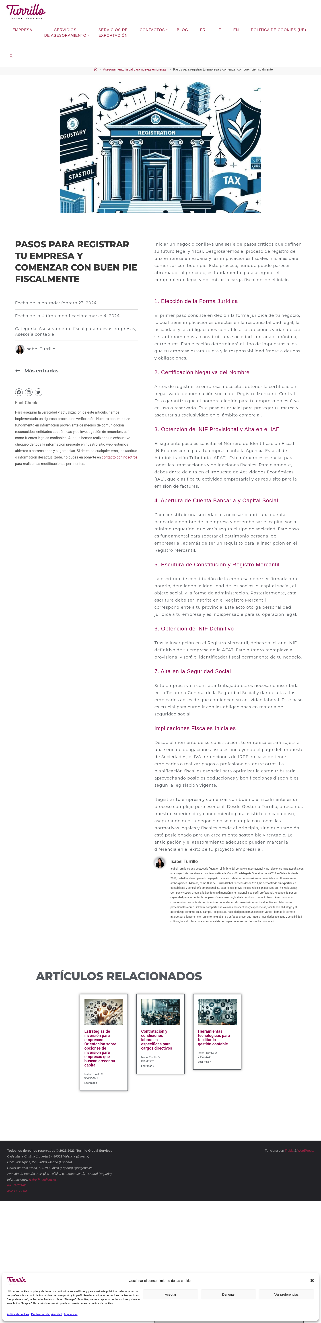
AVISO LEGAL (17, 1191)
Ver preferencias (286, 1294)
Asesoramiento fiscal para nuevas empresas (134, 69)
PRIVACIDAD (17, 1185)
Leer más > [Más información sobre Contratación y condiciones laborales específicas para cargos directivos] (147, 1066)
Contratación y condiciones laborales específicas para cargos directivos (156, 1039)
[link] (11, 55)
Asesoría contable (34, 334)
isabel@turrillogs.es (43, 1179)
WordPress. (305, 1150)
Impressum (70, 1314)
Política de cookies (18, 1314)
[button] (312, 1280)
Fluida (288, 1150)
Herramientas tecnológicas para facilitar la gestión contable (214, 1037)
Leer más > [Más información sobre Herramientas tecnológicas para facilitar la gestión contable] (204, 1061)
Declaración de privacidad (46, 1314)
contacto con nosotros (119, 457)
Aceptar (170, 1294)
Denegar (228, 1294)
